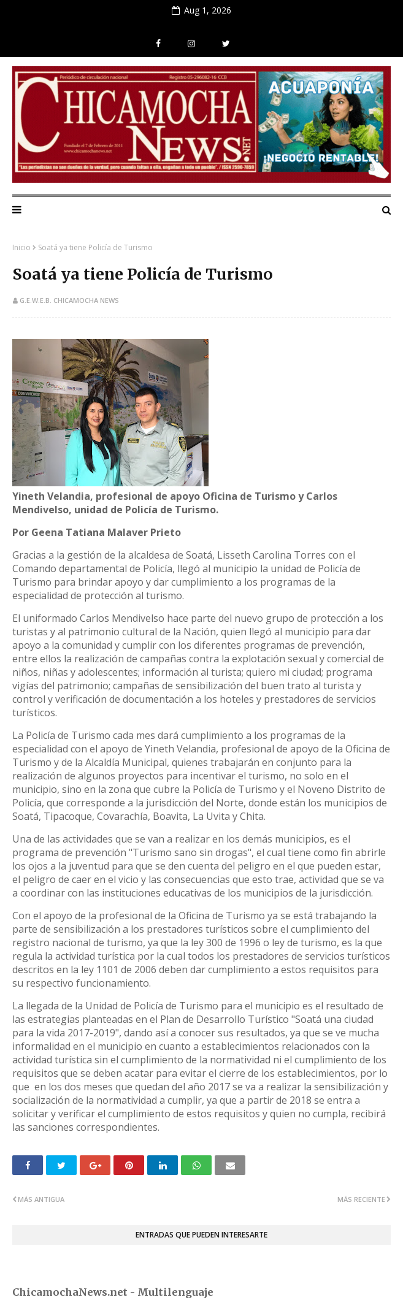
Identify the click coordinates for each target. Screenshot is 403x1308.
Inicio (21, 247)
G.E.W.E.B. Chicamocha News (69, 300)
